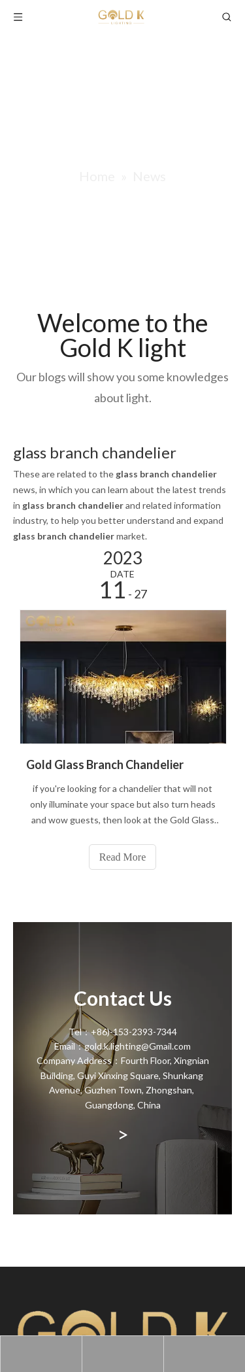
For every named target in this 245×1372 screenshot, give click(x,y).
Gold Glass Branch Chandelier (105, 764)
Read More (122, 857)
